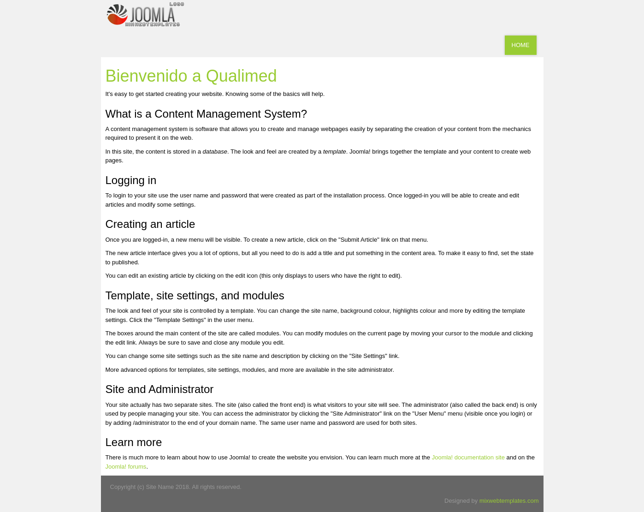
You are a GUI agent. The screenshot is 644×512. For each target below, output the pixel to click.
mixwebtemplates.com (509, 500)
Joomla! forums (126, 466)
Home (521, 45)
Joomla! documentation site (468, 457)
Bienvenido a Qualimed (191, 75)
